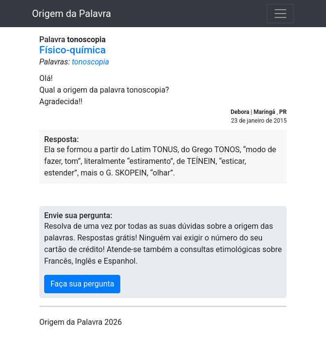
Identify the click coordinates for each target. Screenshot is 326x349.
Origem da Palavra (71, 13)
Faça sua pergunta (82, 283)
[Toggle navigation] (280, 13)
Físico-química (72, 50)
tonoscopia (90, 61)
